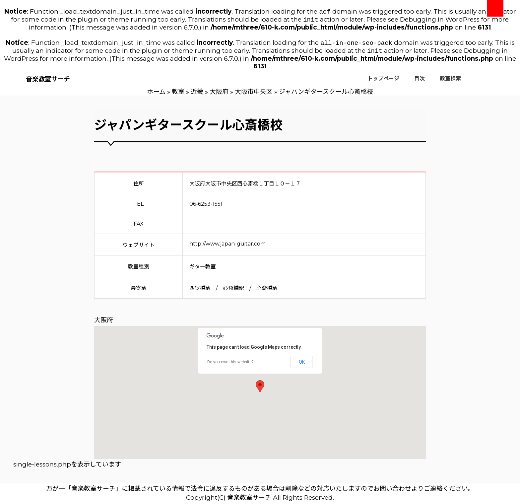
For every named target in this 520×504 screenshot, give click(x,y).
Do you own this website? (230, 364)
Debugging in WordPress (440, 21)
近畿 (197, 94)
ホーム (156, 94)
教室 (178, 94)
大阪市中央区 (254, 94)
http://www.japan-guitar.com (227, 246)
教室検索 (450, 81)
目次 (419, 81)
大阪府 (219, 94)
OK (302, 364)
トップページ (383, 81)
